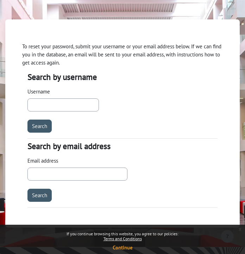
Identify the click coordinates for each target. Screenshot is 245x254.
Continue (122, 247)
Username (38, 91)
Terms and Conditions (122, 238)
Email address (42, 160)
